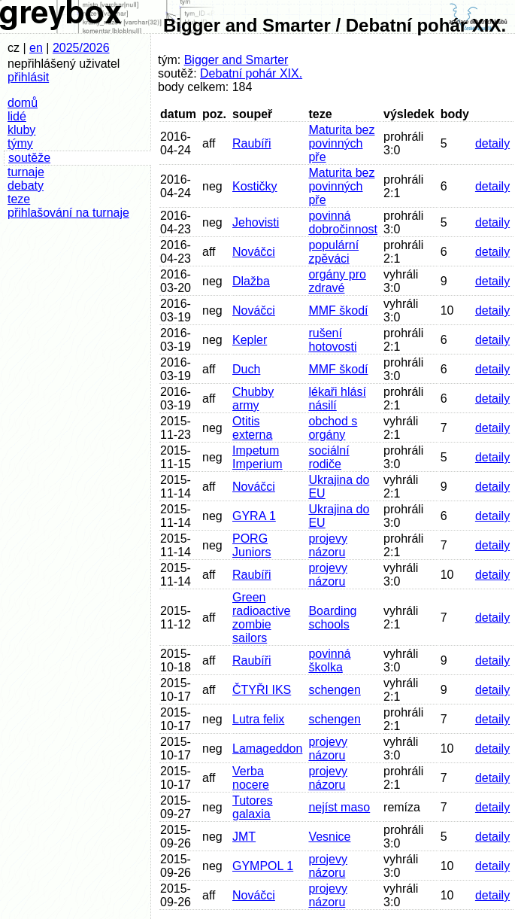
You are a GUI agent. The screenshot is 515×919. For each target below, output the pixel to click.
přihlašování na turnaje (68, 212)
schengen (334, 689)
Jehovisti (255, 222)
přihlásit (28, 77)
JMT (244, 836)
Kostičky (254, 186)
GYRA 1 (254, 516)
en (36, 47)
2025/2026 (81, 47)
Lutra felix (258, 719)
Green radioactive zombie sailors (261, 617)
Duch (246, 369)
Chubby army (253, 398)
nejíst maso (339, 807)
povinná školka (329, 660)
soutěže (29, 157)
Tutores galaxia (252, 807)
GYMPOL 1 (262, 866)
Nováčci (253, 251)
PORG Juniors (251, 545)
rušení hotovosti (332, 340)
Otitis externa (252, 428)
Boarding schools (332, 617)
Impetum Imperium (257, 457)
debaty (26, 185)
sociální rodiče (328, 457)
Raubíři (251, 143)
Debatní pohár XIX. (251, 73)
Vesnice (329, 836)
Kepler (249, 339)
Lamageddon (267, 748)
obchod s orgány (332, 428)
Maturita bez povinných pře (341, 143)
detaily (492, 143)
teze (19, 199)
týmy (20, 143)
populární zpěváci (333, 252)
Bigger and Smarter (236, 59)
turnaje (26, 172)
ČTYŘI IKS (261, 689)
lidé (17, 116)
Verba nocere (250, 778)
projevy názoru (327, 545)
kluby (21, 129)
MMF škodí (338, 310)
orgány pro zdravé (337, 281)
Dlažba (251, 281)
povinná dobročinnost (342, 222)
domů (23, 102)
